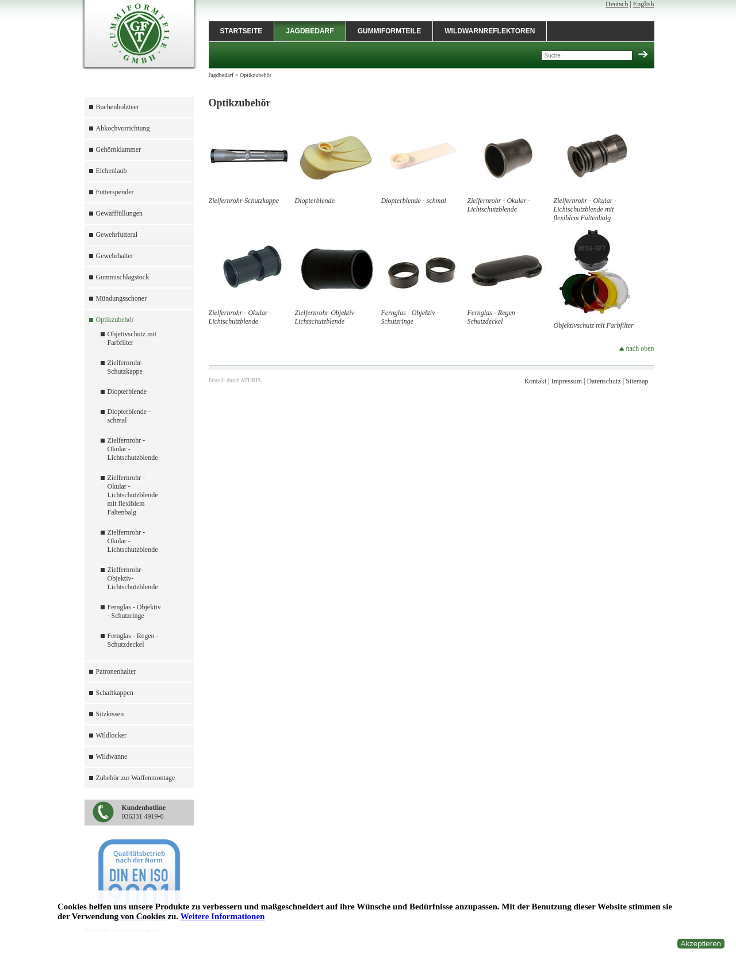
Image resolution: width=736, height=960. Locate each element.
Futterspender (115, 192)
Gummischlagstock (123, 277)
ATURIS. (252, 380)
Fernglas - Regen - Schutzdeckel (133, 640)
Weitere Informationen (223, 916)
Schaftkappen (114, 693)
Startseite (241, 31)
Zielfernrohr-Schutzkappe (125, 367)
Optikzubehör (115, 320)
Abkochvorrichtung (123, 128)
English (643, 4)
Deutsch (616, 4)
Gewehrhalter (114, 256)
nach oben (636, 348)
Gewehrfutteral (117, 235)
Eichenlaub (111, 171)
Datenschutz (603, 381)
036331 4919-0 (144, 812)
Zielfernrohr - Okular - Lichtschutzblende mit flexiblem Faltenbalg (133, 495)
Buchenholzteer (117, 107)
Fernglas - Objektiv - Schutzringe (134, 611)
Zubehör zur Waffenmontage (135, 778)
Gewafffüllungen (119, 213)
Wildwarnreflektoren (489, 31)
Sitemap (637, 381)
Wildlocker (111, 735)
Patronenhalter (116, 671)
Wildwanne (112, 756)
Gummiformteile (389, 31)
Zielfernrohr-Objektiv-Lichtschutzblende (133, 578)
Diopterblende (127, 391)
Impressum (566, 381)
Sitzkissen (110, 714)
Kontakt (535, 381)
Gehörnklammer (118, 149)
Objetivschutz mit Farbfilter (132, 338)
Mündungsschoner (121, 298)
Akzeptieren (701, 943)
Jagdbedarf (310, 31)
